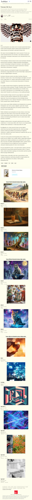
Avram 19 (2, 203)
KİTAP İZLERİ (3, 166)
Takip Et (9, 15)
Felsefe (5, 16)
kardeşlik (6, 163)
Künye (24, 488)
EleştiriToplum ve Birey (3, 432)
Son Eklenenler (5, 486)
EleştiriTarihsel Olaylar (3, 481)
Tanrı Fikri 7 (3, 479)
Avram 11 (2, 252)
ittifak (12, 163)
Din (9, 163)
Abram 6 (2, 305)
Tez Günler (2, 382)
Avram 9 (2, 280)
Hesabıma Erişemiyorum (21, 486)
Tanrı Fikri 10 (3, 406)
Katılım (12, 486)
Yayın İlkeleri (10, 488)
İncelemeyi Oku (14, 174)
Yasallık (26, 486)
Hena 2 (2, 358)
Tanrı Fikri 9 (3, 430)
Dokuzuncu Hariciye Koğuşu (17, 170)
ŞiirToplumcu (3, 384)
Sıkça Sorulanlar (19, 488)
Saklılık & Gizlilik (5, 488)
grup (15, 163)
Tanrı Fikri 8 (3, 454)
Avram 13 (2, 227)
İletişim (15, 486)
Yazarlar (9, 486)
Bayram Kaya (5, 15)
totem (2, 163)
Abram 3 (2, 329)
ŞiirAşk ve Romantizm (3, 360)
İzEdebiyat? (15, 488)
